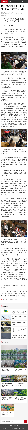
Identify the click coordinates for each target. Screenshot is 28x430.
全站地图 (16, 425)
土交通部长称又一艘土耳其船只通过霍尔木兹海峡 (19, 336)
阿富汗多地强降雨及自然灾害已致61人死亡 (19, 330)
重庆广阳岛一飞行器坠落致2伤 (19, 317)
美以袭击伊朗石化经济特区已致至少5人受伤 (19, 323)
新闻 (10, 1)
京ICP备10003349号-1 (7, 428)
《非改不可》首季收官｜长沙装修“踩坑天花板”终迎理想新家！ (19, 312)
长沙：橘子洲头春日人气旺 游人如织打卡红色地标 (7, 385)
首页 (11, 425)
